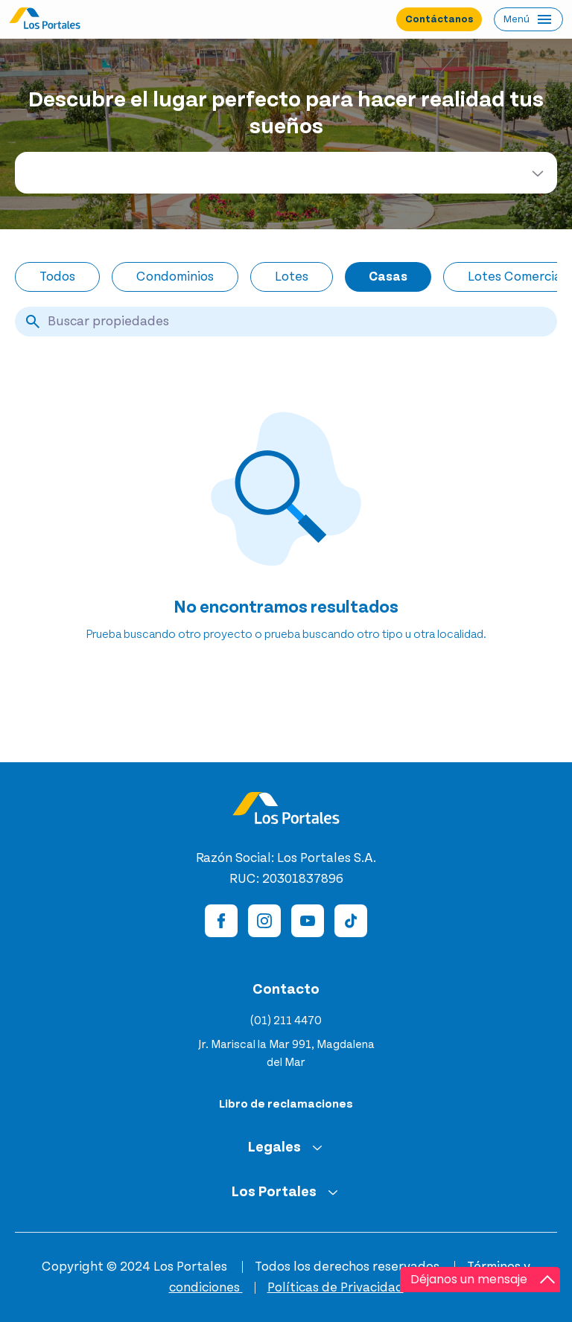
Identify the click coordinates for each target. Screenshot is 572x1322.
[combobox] (286, 173)
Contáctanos (439, 19)
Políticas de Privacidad (335, 1287)
